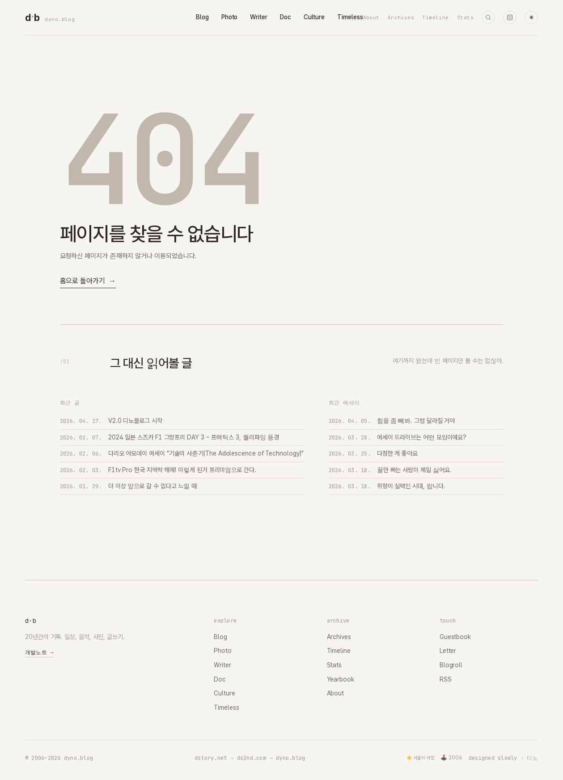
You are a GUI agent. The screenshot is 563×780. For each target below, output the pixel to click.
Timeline (435, 17)
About (371, 17)
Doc (285, 17)
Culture (314, 17)
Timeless (350, 17)
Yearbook (340, 679)
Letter (448, 650)
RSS (446, 679)
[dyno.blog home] (32, 17)
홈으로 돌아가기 (88, 281)
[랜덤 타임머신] (509, 17)
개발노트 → (39, 652)
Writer (258, 17)
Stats (465, 17)
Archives (401, 17)
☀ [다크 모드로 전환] (531, 18)
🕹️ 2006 (451, 757)
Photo (229, 17)
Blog (202, 17)
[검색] (488, 17)
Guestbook (455, 636)
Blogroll (451, 665)
